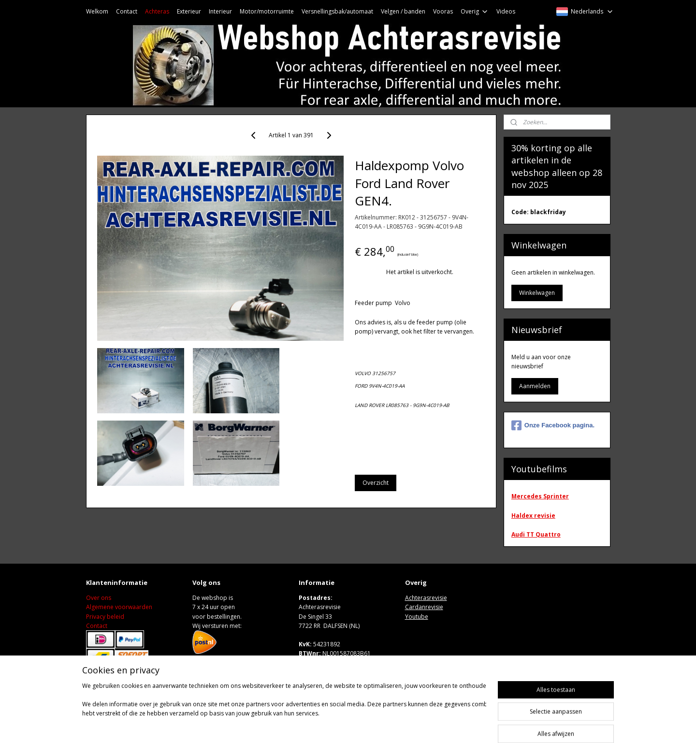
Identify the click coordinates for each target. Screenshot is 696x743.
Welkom (97, 11)
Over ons (98, 598)
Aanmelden (535, 386)
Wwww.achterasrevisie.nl (334, 672)
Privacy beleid (105, 616)
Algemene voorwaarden (119, 607)
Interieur (220, 11)
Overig (475, 11)
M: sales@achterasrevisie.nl (336, 662)
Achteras (157, 11)
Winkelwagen (537, 293)
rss (415, 725)
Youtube (416, 616)
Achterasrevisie (426, 598)
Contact (126, 11)
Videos (505, 11)
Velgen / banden (403, 11)
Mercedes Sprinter (540, 496)
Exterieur (189, 11)
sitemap (395, 725)
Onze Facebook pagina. (552, 425)
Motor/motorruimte (267, 11)
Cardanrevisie (424, 607)
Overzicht (375, 483)
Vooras (443, 11)
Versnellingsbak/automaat (337, 11)
